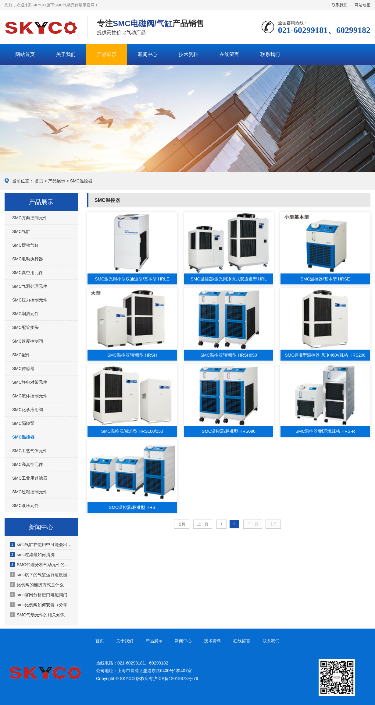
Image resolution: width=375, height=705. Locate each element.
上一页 (202, 524)
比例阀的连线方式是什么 (37, 584)
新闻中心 (147, 54)
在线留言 (229, 54)
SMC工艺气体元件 (29, 450)
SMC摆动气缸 (25, 245)
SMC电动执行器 (27, 258)
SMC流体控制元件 (29, 395)
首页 (39, 180)
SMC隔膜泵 (23, 423)
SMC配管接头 (25, 327)
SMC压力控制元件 (29, 300)
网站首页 (25, 54)
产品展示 (106, 54)
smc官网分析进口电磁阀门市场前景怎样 (41, 594)
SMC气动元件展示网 (41, 27)
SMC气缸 (21, 231)
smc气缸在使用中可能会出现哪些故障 (41, 544)
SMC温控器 (81, 180)
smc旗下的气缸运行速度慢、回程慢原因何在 (41, 574)
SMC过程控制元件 (29, 491)
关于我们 (66, 54)
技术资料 (188, 54)
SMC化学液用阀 (27, 409)
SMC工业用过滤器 (29, 478)
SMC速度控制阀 (27, 341)
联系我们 (340, 5)
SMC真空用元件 (27, 272)
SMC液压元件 (25, 505)
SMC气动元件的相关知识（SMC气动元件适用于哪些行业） (41, 614)
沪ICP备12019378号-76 (175, 678)
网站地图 (362, 5)
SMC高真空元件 (27, 464)
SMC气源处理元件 (29, 286)
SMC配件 (21, 354)
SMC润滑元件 (25, 313)
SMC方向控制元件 (29, 217)
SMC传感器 (23, 368)
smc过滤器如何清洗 (32, 554)
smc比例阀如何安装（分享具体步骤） (41, 604)
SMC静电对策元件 (29, 382)
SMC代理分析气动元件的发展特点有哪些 (41, 564)
